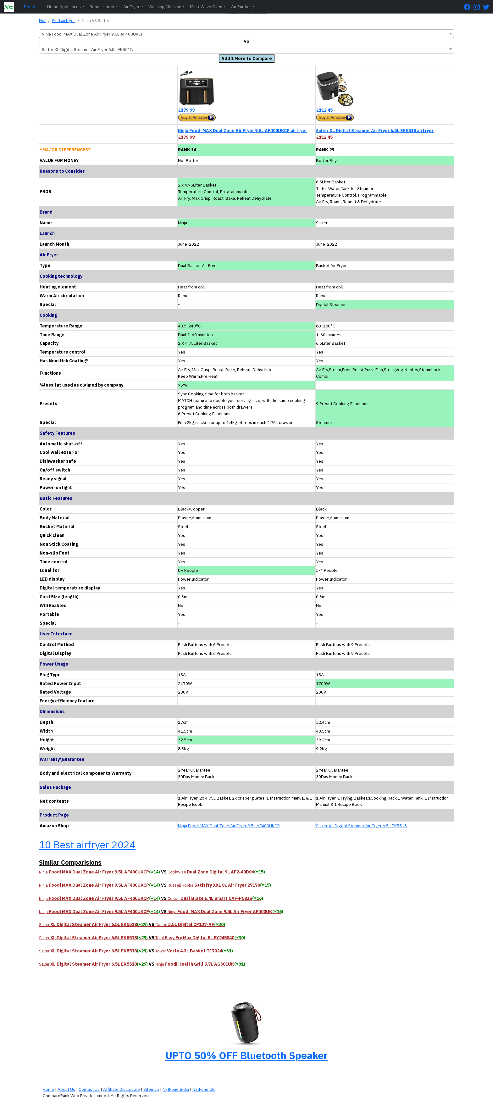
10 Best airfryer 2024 (87, 844)
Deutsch (32, 6)
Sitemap (151, 1089)
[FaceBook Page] (469, 6)
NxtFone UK (203, 1089)
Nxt (42, 20)
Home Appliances (64, 6)
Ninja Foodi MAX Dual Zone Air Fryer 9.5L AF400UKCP (229, 825)
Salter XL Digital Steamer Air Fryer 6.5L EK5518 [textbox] (87, 49)
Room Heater (102, 6)
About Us (66, 1089)
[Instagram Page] (478, 6)
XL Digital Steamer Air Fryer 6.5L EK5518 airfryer (375, 130)
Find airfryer (63, 20)
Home (48, 1089)
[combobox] (246, 33)
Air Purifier (241, 6)
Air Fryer (131, 6)
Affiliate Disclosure (121, 1089)
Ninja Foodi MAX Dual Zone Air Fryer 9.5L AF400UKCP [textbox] (93, 34)
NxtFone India (176, 1089)
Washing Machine (164, 6)
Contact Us (89, 1089)
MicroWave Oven (206, 6)
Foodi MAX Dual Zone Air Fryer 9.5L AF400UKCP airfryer (242, 130)
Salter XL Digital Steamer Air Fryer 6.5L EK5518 (361, 825)
